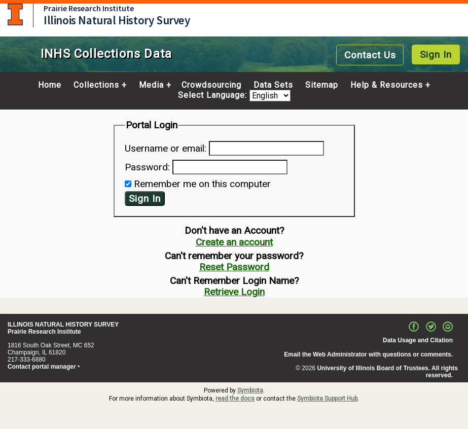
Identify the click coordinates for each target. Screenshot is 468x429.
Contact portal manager (42, 366)
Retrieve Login (234, 292)
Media (151, 85)
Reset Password (234, 267)
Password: (147, 167)
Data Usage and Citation (418, 340)
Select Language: (213, 95)
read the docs (235, 398)
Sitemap (321, 85)
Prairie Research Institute (89, 8)
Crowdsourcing (211, 85)
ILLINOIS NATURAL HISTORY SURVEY (63, 324)
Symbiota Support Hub (327, 398)
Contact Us (370, 55)
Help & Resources (386, 85)
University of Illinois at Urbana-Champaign (15, 14)
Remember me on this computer (202, 184)
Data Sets (273, 85)
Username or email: (165, 148)
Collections (96, 85)
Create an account (234, 242)
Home (49, 85)
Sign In (436, 54)
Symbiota (250, 390)
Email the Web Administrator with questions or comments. (368, 354)
